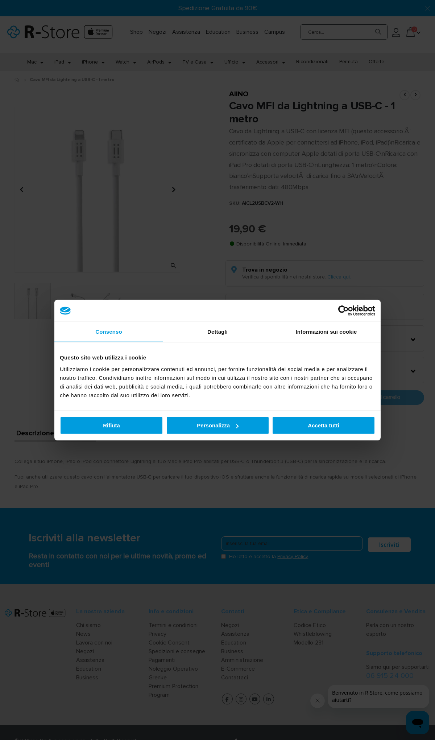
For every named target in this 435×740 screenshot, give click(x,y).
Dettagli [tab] (217, 332)
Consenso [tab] (108, 332)
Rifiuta (111, 425)
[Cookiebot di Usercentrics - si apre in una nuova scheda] (343, 310)
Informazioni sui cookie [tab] (326, 332)
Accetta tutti (323, 425)
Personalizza (218, 425)
